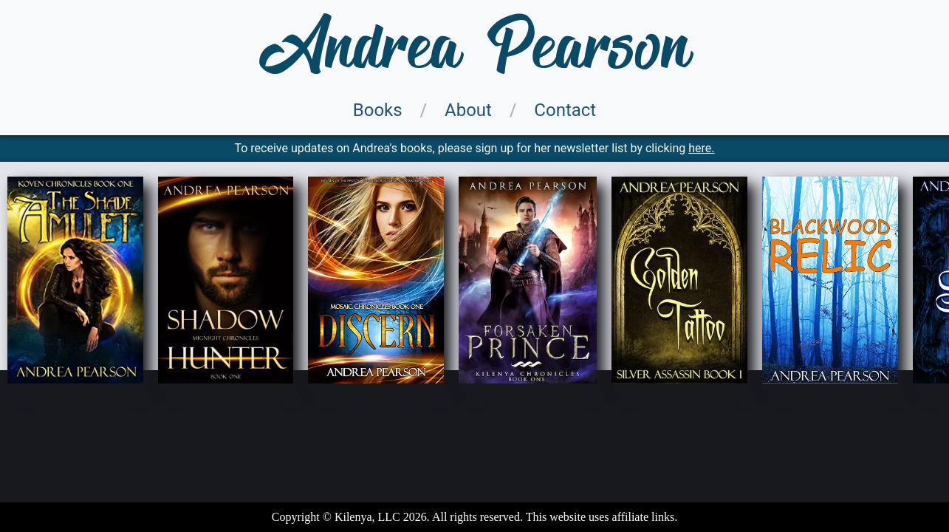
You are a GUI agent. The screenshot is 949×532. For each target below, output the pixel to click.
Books (377, 110)
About (468, 110)
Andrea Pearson (475, 48)
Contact (565, 110)
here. (701, 148)
